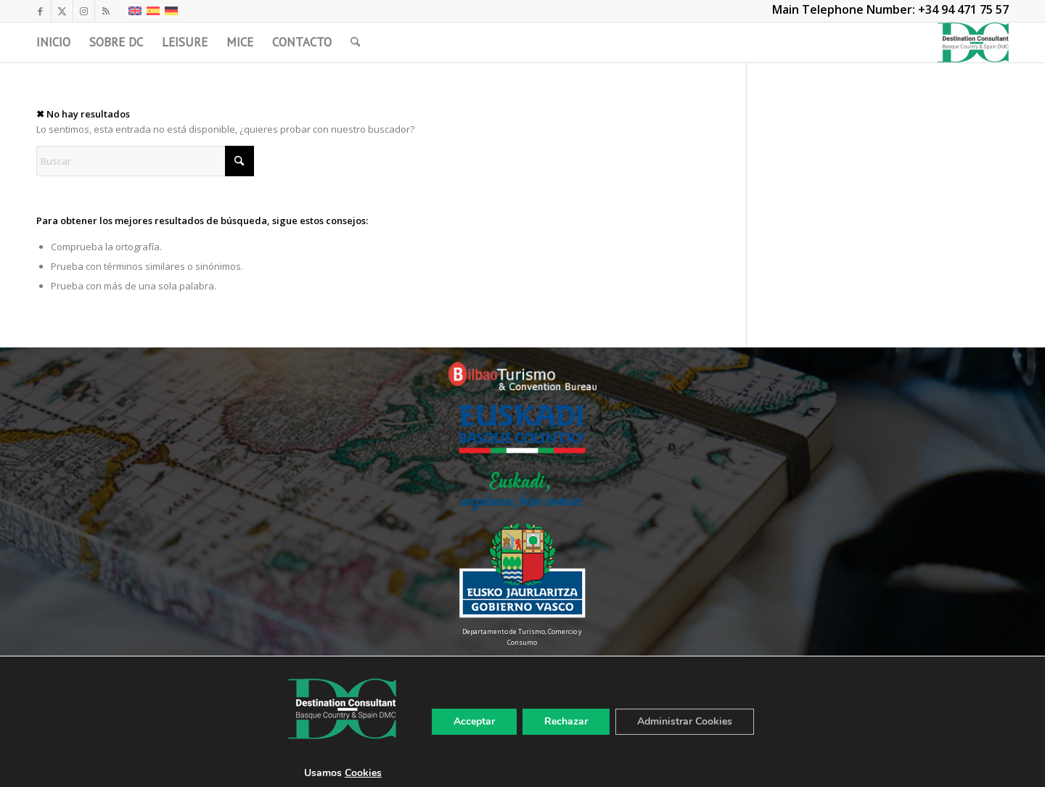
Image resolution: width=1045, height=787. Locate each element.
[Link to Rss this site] (106, 11)
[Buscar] (355, 42)
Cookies (363, 773)
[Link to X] (62, 11)
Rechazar (566, 721)
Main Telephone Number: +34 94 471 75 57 (890, 9)
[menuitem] (53, 42)
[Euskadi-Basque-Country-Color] (522, 429)
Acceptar (474, 721)
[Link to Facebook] (40, 11)
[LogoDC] (973, 42)
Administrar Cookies (684, 721)
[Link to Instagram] (83, 11)
